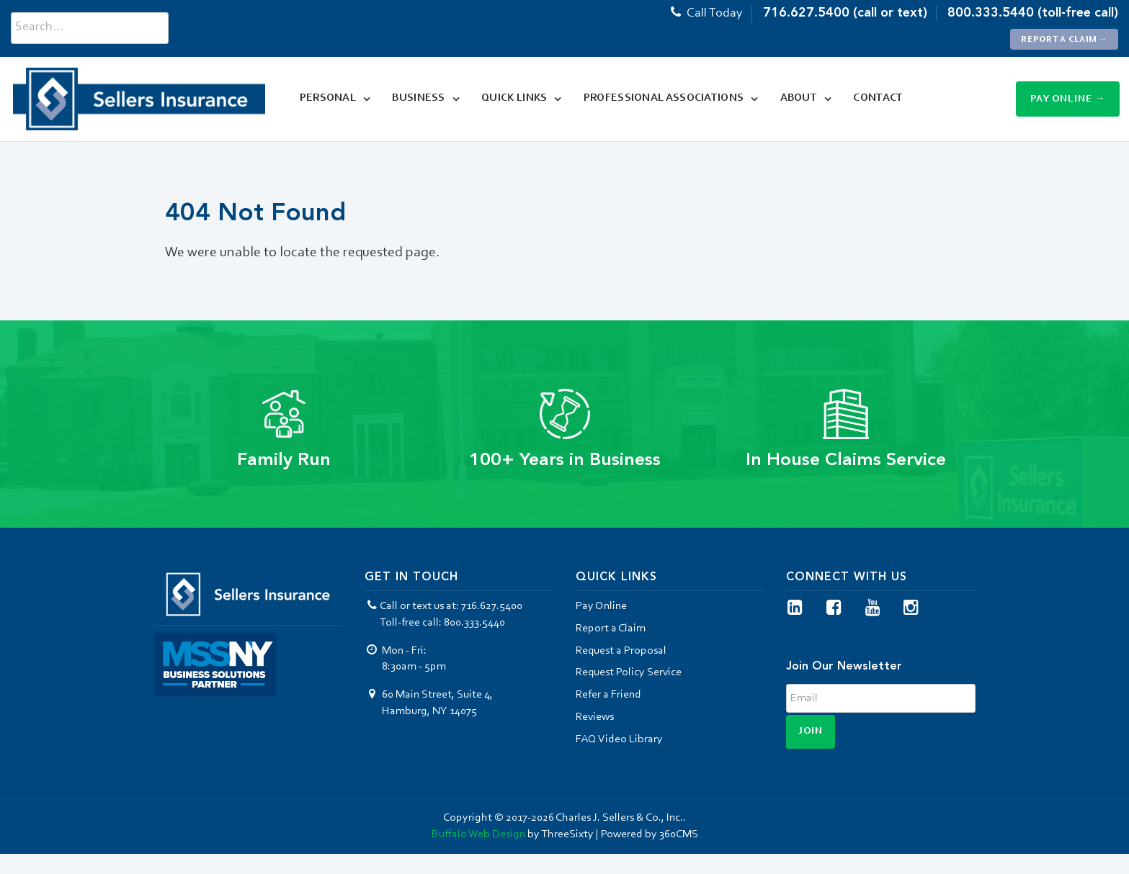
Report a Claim (611, 628)
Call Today (705, 13)
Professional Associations (659, 98)
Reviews (595, 717)
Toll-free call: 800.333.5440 (442, 623)
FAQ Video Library (619, 739)
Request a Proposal (621, 651)
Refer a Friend (608, 694)
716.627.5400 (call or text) (845, 12)
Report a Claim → (1064, 39)
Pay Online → (1068, 99)
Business (414, 98)
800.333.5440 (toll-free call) (1032, 12)
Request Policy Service (629, 672)
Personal (323, 98)
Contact (874, 98)
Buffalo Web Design (478, 834)
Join (810, 731)
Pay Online (601, 606)
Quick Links (510, 98)
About (794, 98)
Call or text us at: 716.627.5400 (443, 606)
